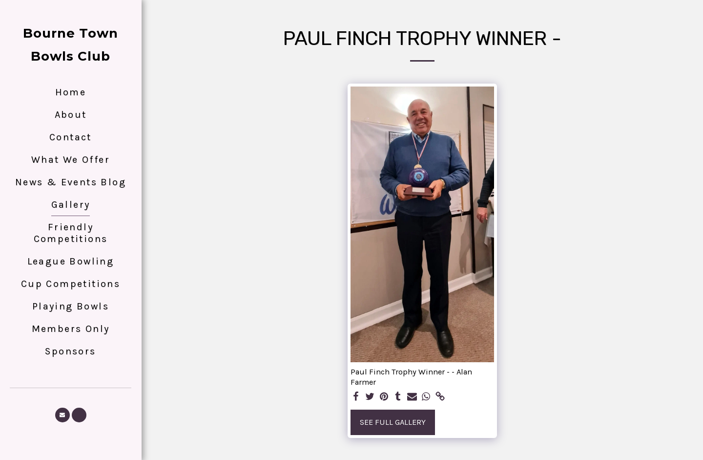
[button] (62, 415)
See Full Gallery (393, 422)
